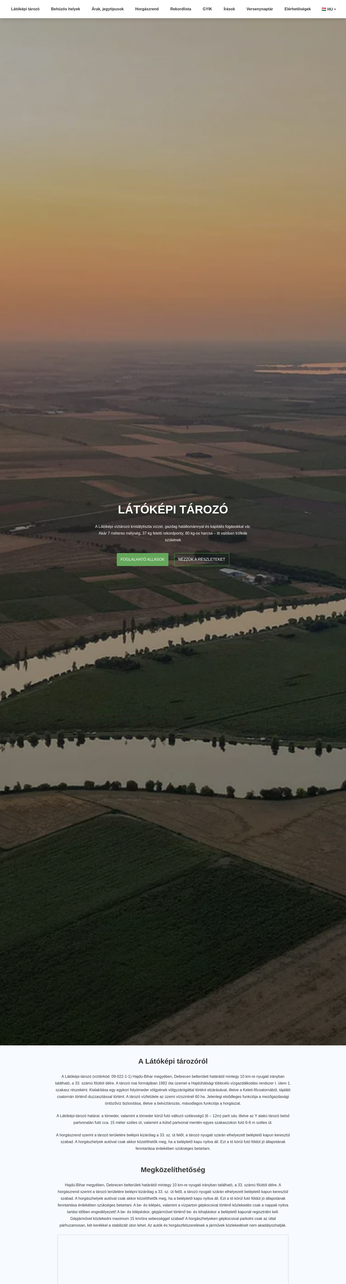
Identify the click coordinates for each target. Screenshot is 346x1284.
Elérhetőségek (297, 9)
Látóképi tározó (25, 9)
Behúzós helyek (65, 9)
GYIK (207, 9)
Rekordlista (180, 9)
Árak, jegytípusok (108, 9)
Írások (229, 9)
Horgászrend (147, 9)
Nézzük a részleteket (201, 559)
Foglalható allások (143, 559)
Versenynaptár (260, 9)
